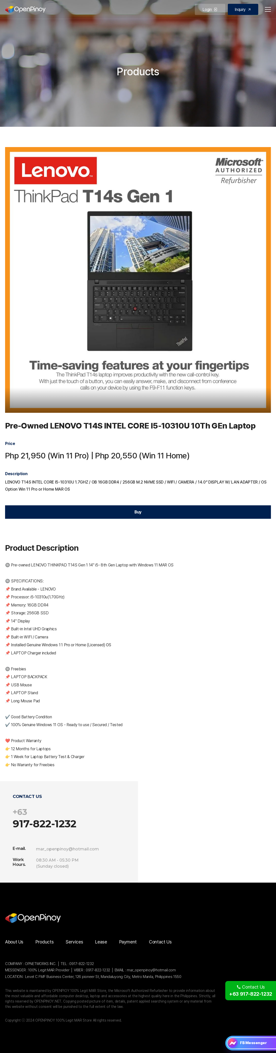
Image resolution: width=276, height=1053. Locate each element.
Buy (138, 512)
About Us (14, 941)
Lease (101, 941)
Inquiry (243, 9)
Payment (128, 941)
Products (45, 941)
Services (74, 941)
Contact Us (160, 941)
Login (209, 9)
